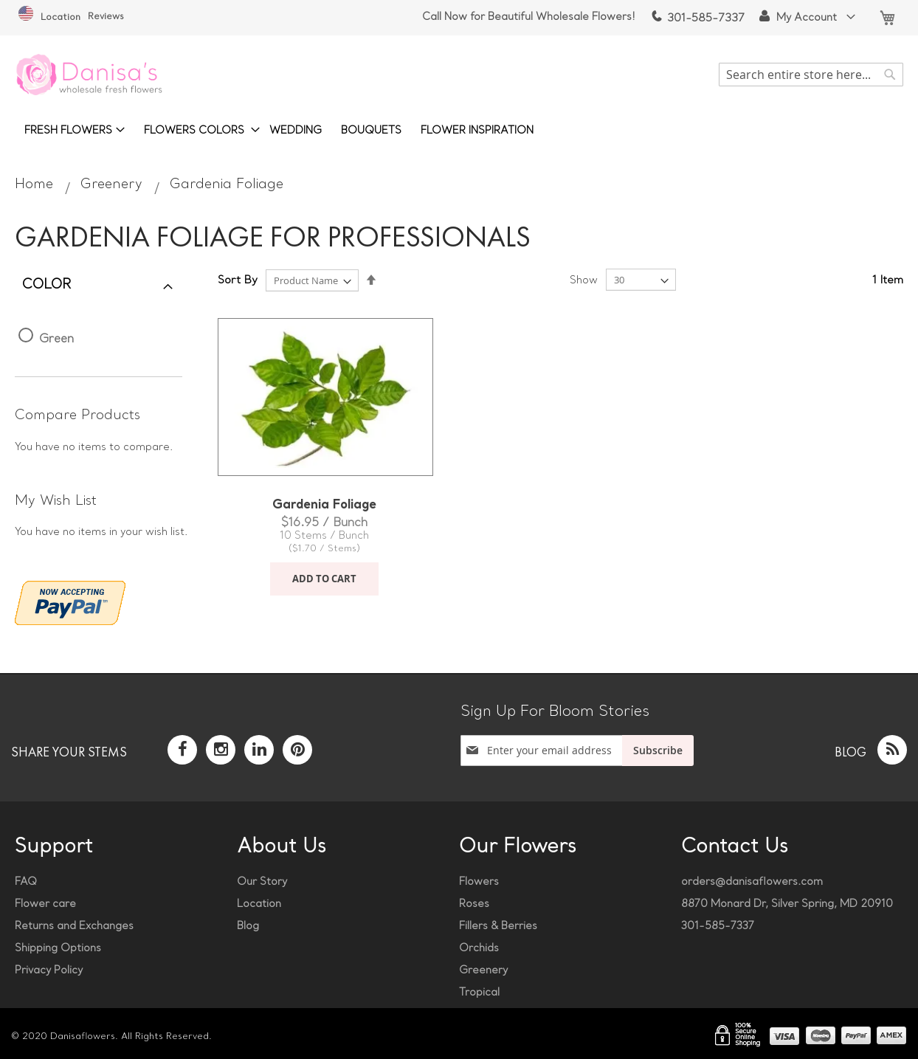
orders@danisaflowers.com (752, 882)
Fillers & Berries (498, 926)
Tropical (479, 993)
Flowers (479, 882)
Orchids (479, 948)
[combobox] (811, 74)
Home (36, 185)
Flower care (45, 904)
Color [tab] (46, 285)
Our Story (262, 882)
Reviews (106, 17)
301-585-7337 (697, 18)
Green (56, 339)
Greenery (113, 185)
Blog (248, 926)
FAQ (26, 882)
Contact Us (734, 847)
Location (49, 18)
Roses (474, 904)
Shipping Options (58, 948)
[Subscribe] (658, 750)
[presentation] (554, 788)
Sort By (238, 280)
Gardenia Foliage (324, 505)
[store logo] (88, 74)
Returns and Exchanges (74, 926)
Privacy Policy (49, 971)
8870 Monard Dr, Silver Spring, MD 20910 (787, 904)
